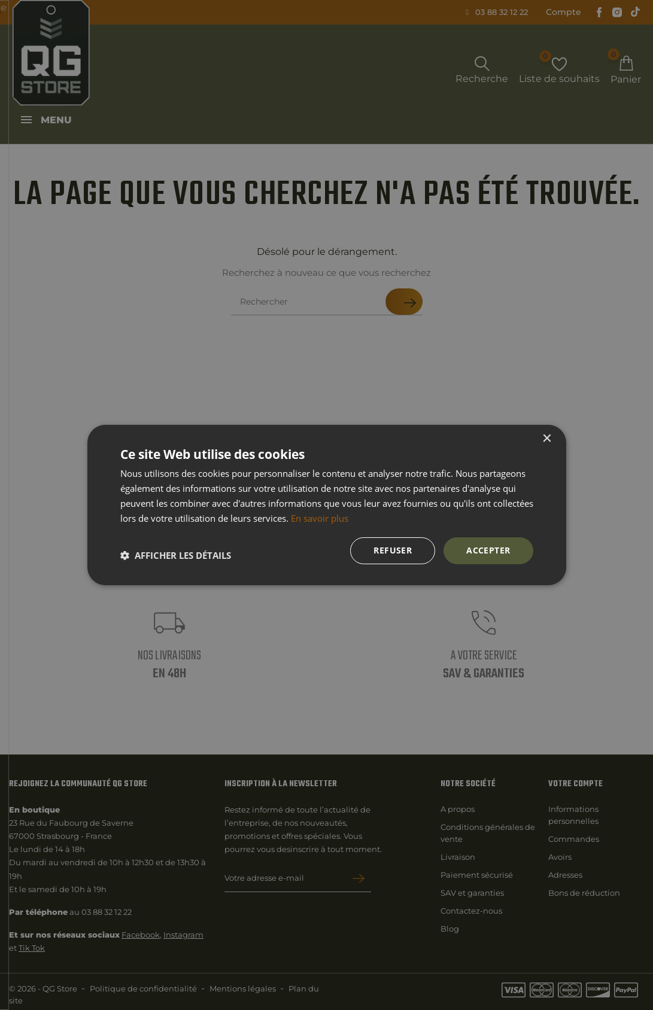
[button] (175, 555)
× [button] (546, 438)
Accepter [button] (488, 550)
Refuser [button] (392, 550)
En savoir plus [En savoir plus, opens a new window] (319, 518)
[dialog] (326, 505)
